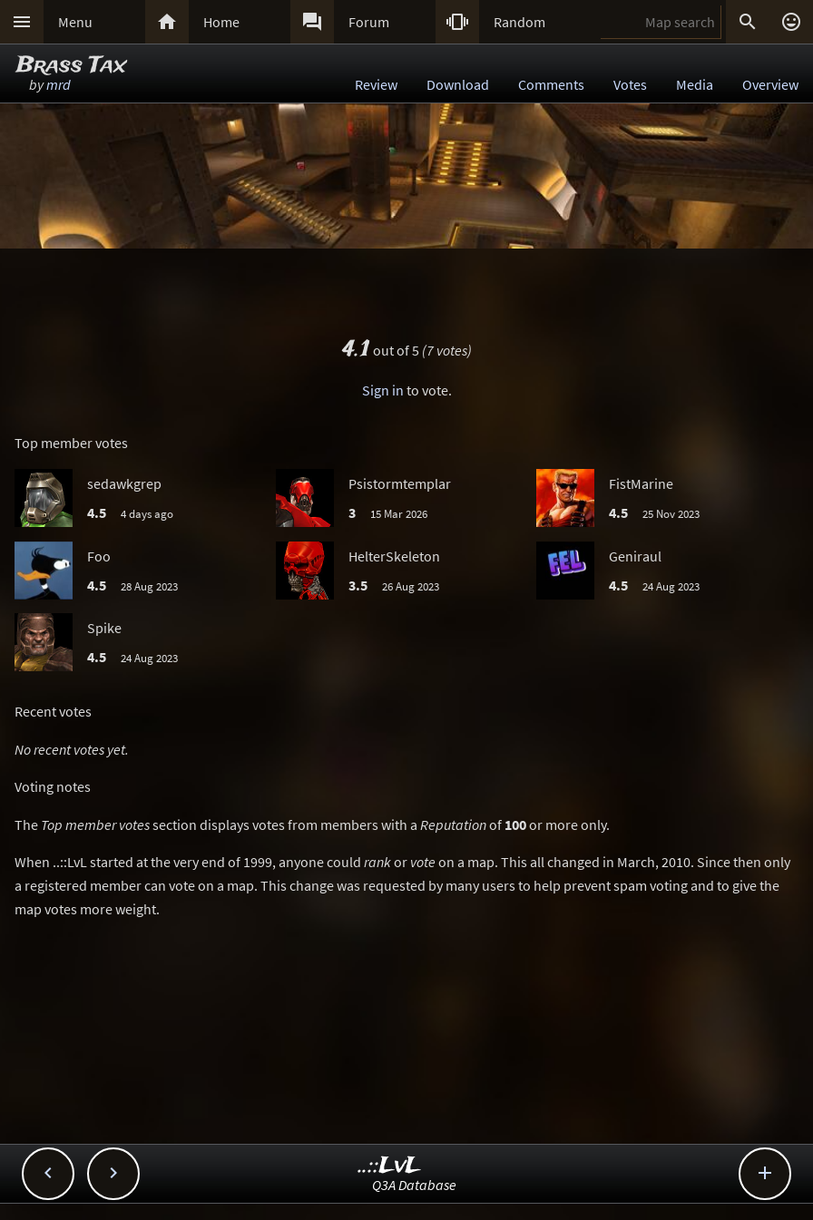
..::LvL (389, 1166)
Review (376, 84)
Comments (551, 84)
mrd (58, 84)
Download (457, 84)
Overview (770, 84)
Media (694, 84)
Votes (630, 84)
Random (519, 22)
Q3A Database (414, 1185)
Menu (75, 22)
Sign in (383, 390)
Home (221, 22)
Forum (368, 22)
